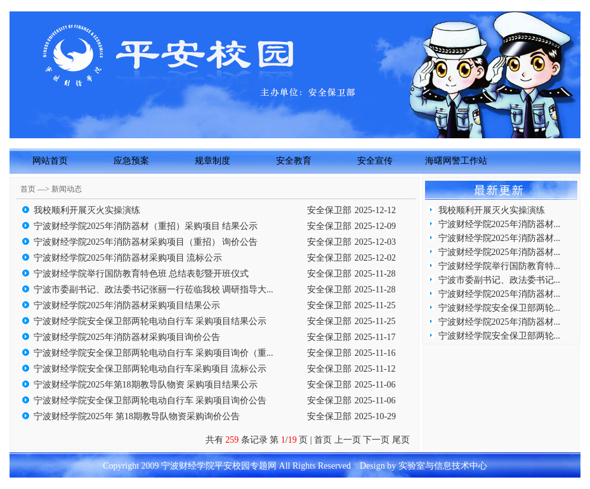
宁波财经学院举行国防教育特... (499, 266)
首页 (323, 440)
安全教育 (293, 161)
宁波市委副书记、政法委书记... (499, 280)
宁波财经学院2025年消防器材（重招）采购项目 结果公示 (146, 226)
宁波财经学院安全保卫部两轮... (499, 308)
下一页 (376, 440)
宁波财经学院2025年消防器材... (499, 224)
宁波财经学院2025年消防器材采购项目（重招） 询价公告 (146, 242)
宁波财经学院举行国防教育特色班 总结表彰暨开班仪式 (141, 273)
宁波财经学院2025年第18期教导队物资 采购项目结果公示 (146, 384)
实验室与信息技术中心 (442, 466)
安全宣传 (375, 161)
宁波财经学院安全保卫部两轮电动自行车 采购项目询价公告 (150, 400)
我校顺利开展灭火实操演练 (87, 210)
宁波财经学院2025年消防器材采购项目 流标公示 (128, 258)
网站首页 (50, 161)
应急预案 (131, 161)
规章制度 (212, 161)
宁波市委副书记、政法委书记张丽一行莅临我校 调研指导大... (153, 289)
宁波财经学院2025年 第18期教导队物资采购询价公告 (137, 416)
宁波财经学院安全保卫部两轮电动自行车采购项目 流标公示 (150, 369)
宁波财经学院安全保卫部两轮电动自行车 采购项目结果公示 (150, 321)
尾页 (403, 440)
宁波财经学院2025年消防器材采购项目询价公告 (127, 337)
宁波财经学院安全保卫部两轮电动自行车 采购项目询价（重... (153, 353)
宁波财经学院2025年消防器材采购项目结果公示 (127, 305)
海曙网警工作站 (456, 161)
